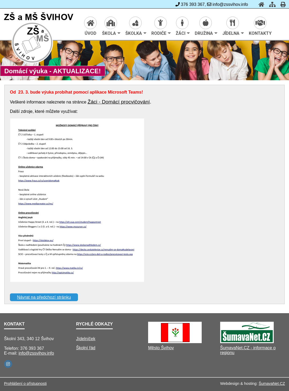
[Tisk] (281, 4)
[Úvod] (259, 4)
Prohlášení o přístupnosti (25, 383)
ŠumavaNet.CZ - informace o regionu (248, 350)
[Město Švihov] (175, 341)
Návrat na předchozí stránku (44, 297)
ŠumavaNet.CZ (272, 383)
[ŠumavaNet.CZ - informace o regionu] (247, 341)
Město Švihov (161, 348)
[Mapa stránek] (270, 4)
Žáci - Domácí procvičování (119, 102)
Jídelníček (85, 338)
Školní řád (85, 348)
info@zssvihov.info (36, 353)
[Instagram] (8, 364)
